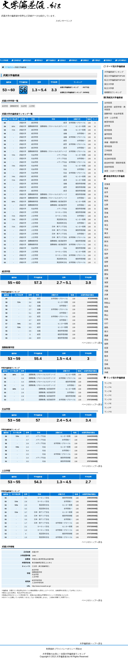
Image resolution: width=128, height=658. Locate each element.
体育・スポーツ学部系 (114, 171)
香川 (106, 331)
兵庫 (106, 295)
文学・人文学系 (111, 118)
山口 (106, 323)
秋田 (106, 200)
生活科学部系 (110, 159)
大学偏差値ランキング (114, 72)
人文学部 (32, 106)
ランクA (107, 387)
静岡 (106, 270)
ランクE (107, 403)
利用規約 (50, 649)
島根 (106, 311)
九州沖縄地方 (120, 60)
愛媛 (106, 335)
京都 (106, 286)
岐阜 (106, 266)
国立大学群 (109, 84)
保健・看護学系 (111, 142)
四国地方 (108, 60)
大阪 (106, 290)
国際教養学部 (14, 106)
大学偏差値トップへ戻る (91, 643)
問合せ (79, 649)
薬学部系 (108, 138)
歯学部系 (108, 134)
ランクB (107, 391)
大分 (106, 360)
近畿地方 (85, 60)
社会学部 (24, 106)
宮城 (106, 196)
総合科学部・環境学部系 (114, 163)
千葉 (106, 229)
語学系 (107, 126)
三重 (106, 278)
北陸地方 (62, 60)
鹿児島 (107, 368)
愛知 (106, 274)
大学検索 (4, 60)
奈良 (106, 299)
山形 (106, 204)
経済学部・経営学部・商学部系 (114, 108)
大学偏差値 (8, 67)
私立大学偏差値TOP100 (114, 80)
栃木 (106, 217)
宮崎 (106, 364)
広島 (106, 319)
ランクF (107, 407)
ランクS (107, 383)
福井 (106, 254)
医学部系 (108, 130)
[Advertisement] (64, 40)
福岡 (106, 344)
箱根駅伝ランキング (113, 92)
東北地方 (27, 60)
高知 (106, 340)
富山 (106, 245)
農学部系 (108, 154)
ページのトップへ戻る (92, 343)
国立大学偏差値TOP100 (114, 76)
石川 (106, 249)
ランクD (107, 399)
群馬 (106, 221)
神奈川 (107, 237)
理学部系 (108, 146)
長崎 (106, 352)
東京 (106, 233)
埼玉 (106, 225)
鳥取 (106, 307)
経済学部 (5, 106)
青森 (106, 188)
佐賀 (106, 348)
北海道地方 (16, 60)
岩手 (106, 192)
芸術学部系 (109, 167)
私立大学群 (109, 88)
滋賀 (106, 282)
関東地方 (39, 60)
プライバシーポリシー (65, 649)
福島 (106, 209)
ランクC (107, 395)
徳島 (106, 327)
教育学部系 (109, 122)
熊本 (106, 356)
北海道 (107, 184)
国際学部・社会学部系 (114, 114)
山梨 (106, 258)
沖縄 (106, 372)
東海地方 (73, 60)
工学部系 (108, 150)
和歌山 (107, 303)
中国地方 (96, 60)
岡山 (106, 315)
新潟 (106, 241)
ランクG (108, 412)
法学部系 (108, 103)
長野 (106, 262)
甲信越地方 (51, 60)
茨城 (106, 213)
